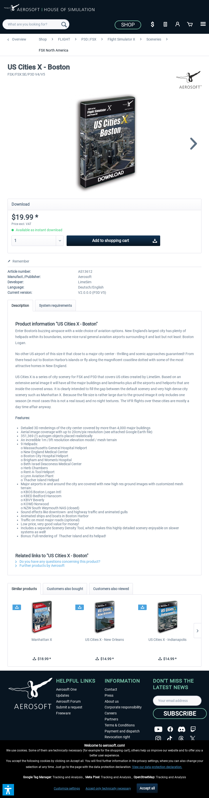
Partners (111, 719)
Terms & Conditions (120, 725)
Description (20, 306)
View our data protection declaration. (157, 767)
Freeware (63, 713)
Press (109, 695)
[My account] (178, 24)
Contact (111, 689)
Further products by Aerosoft (40, 566)
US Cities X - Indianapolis (167, 640)
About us (112, 701)
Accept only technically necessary (108, 788)
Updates (62, 695)
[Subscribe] (180, 713)
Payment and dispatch (122, 731)
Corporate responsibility (123, 707)
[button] (8, 789)
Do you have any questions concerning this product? (57, 562)
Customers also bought (65, 589)
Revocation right (117, 737)
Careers (111, 713)
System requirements (55, 306)
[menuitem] (36, 24)
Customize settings (67, 788)
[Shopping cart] (190, 24)
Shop (128, 25)
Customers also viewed (111, 589)
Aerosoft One (66, 689)
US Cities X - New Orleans (104, 640)
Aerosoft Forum (68, 701)
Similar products (24, 589)
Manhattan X (42, 640)
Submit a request (69, 707)
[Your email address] (177, 701)
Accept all (147, 788)
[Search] (64, 24)
